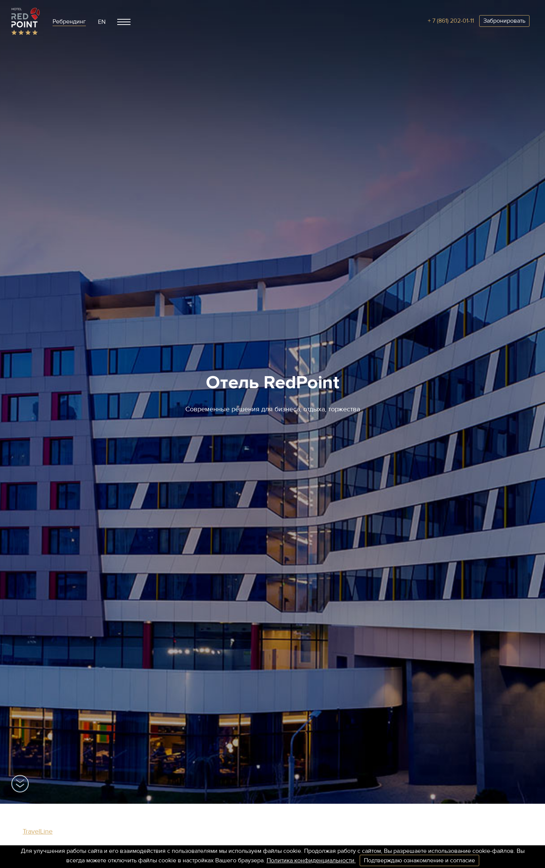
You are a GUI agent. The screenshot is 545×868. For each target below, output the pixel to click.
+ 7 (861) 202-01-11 (451, 21)
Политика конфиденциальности (311, 860)
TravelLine (38, 831)
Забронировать (504, 21)
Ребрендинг (69, 21)
